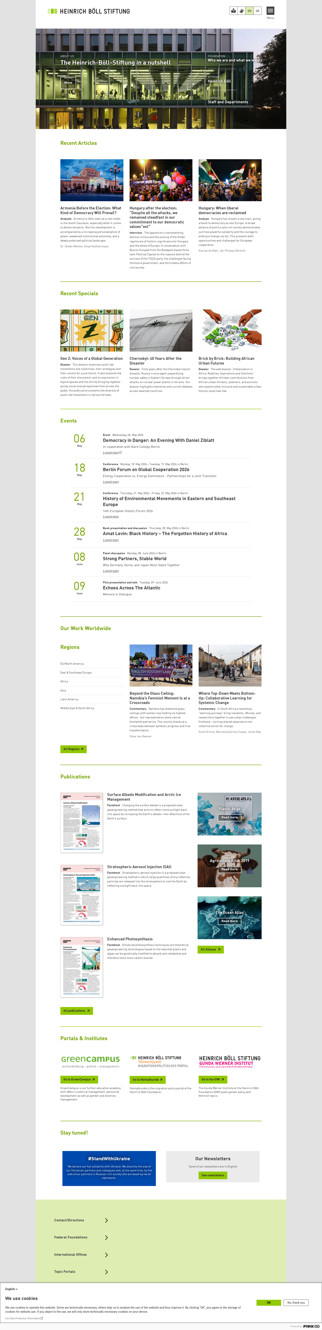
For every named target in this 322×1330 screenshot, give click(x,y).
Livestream (111, 452)
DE (257, 11)
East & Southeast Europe (76, 672)
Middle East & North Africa (77, 708)
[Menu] (271, 11)
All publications (74, 1011)
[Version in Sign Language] (241, 11)
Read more (229, 817)
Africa (64, 681)
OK (269, 1302)
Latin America (69, 699)
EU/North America (72, 663)
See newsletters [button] (213, 1175)
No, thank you (296, 1302)
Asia (63, 690)
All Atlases (209, 949)
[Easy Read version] (234, 11)
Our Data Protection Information (22, 1318)
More (68, 83)
